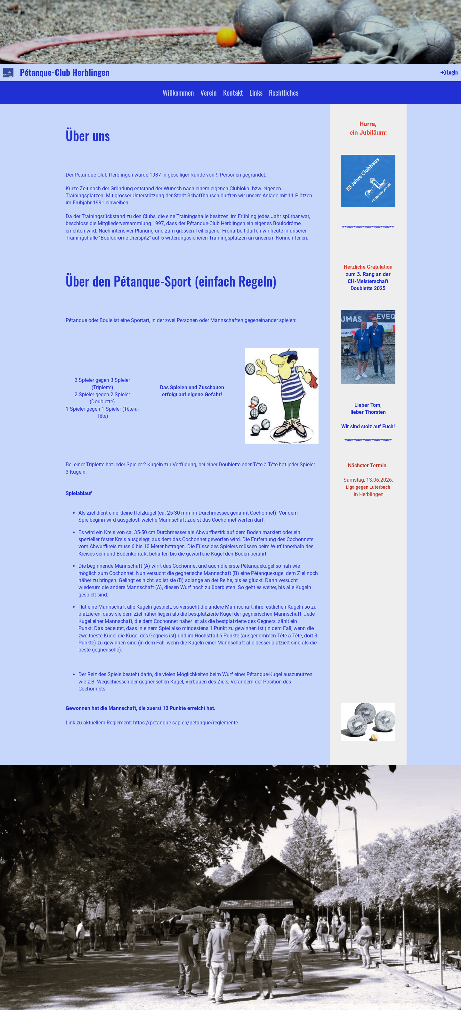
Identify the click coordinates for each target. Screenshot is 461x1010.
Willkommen (178, 92)
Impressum (386, 969)
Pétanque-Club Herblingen (64, 72)
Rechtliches (283, 92)
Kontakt (233, 92)
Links (256, 92)
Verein (208, 92)
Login (449, 72)
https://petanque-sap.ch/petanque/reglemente (185, 723)
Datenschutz (384, 976)
